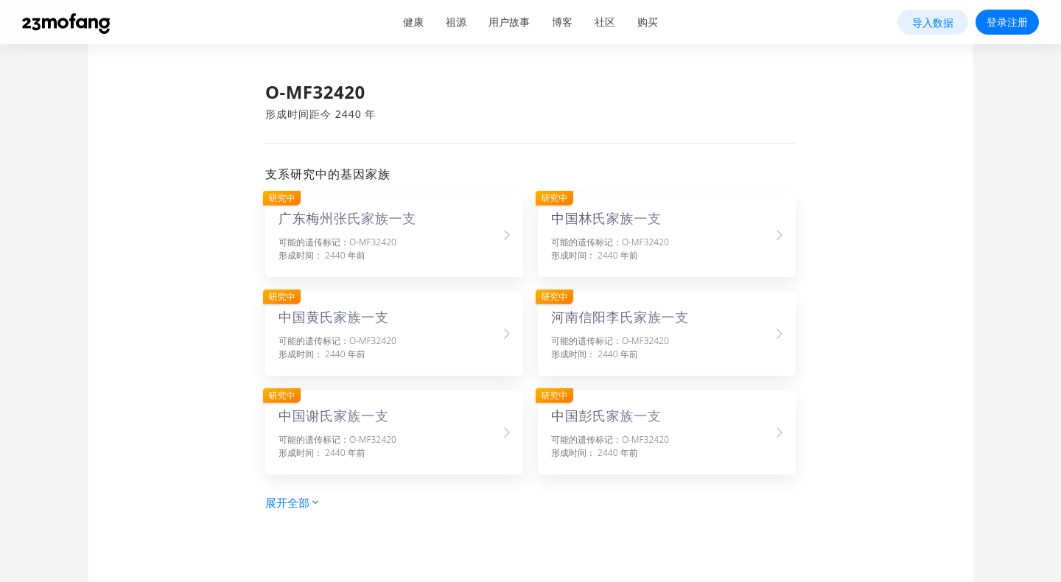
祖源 (456, 22)
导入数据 (932, 22)
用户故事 (509, 22)
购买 (647, 22)
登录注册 (1007, 22)
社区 (605, 22)
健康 (413, 22)
